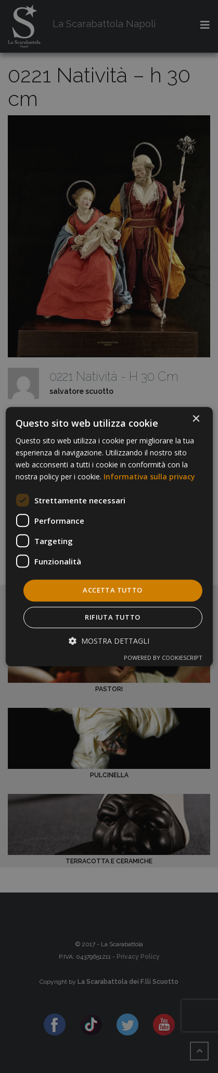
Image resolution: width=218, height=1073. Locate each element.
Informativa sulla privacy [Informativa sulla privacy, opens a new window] (149, 476)
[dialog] (108, 536)
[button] (109, 641)
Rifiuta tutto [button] (112, 617)
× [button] (196, 419)
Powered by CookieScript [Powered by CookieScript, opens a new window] (163, 657)
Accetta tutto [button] (112, 590)
